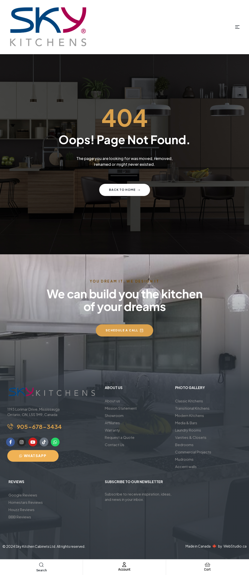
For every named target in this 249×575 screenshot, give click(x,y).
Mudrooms (184, 459)
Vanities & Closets (190, 437)
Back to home (124, 190)
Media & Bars (186, 422)
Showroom (114, 415)
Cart (207, 569)
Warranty (112, 430)
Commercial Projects (193, 452)
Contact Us (114, 444)
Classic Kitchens (189, 400)
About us (112, 400)
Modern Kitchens (189, 415)
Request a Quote (119, 437)
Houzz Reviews (22, 509)
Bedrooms (184, 444)
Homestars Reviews (26, 502)
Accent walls (186, 466)
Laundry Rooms (188, 430)
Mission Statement (121, 408)
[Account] (124, 564)
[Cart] (207, 564)
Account (124, 569)
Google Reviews (23, 495)
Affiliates (112, 422)
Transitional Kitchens (192, 408)
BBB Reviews (20, 516)
